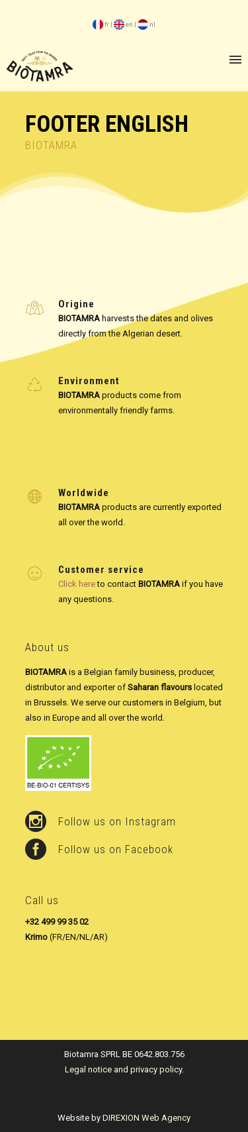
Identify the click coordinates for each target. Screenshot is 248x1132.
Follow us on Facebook (115, 849)
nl (146, 24)
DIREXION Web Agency (146, 1118)
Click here (76, 584)
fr (101, 24)
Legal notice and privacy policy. (124, 1069)
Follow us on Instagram (117, 821)
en (123, 24)
